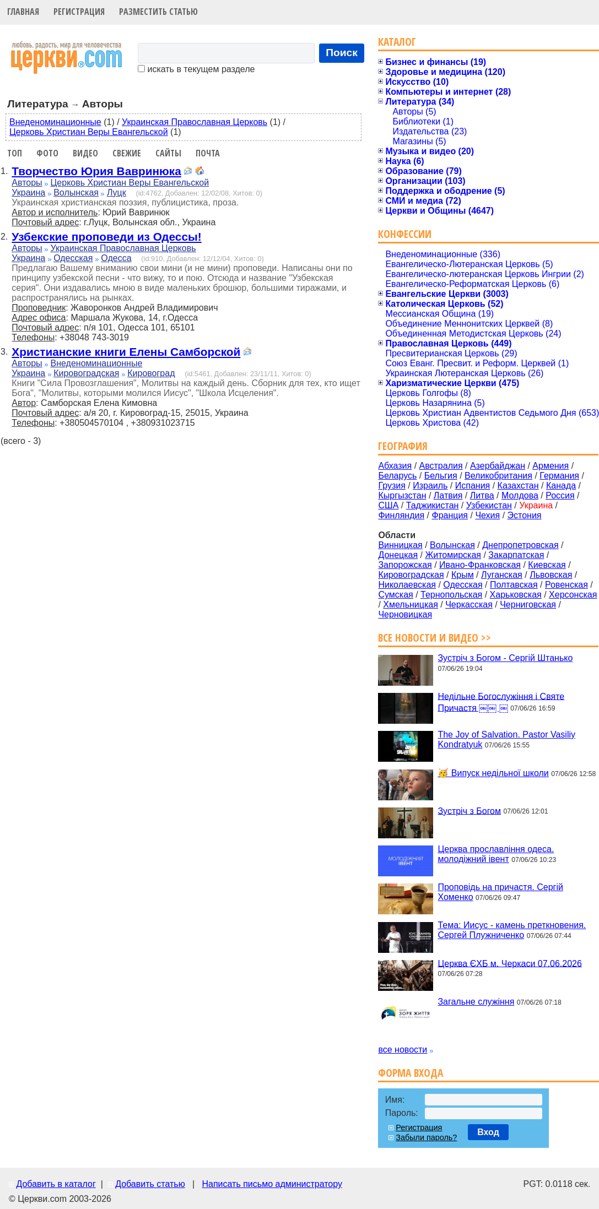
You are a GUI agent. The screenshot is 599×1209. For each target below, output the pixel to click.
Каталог (397, 41)
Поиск (342, 52)
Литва (482, 495)
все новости (402, 1049)
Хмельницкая (410, 604)
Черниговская (528, 604)
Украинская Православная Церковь (194, 122)
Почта (208, 153)
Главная (23, 12)
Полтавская (514, 584)
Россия (560, 495)
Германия (559, 475)
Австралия (441, 465)
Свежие (126, 153)
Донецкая (398, 555)
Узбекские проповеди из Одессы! (106, 236)
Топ (14, 153)
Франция (449, 515)
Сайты (168, 153)
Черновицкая (405, 614)
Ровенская (566, 584)
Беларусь (397, 475)
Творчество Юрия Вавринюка (96, 171)
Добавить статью (150, 1184)
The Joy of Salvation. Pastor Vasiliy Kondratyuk (506, 739)
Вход (488, 1132)
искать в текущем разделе (196, 69)
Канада (561, 485)
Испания (472, 485)
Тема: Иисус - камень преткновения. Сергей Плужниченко (512, 930)
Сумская (395, 594)
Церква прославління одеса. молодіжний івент (496, 854)
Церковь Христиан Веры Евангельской (88, 132)
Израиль (430, 485)
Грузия (391, 485)
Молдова (519, 495)
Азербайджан (497, 465)
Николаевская (407, 584)
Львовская (551, 574)
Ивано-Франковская (480, 565)
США (388, 505)
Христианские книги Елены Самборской (126, 351)
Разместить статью (158, 12)
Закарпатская (516, 555)
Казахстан (518, 485)
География (403, 445)
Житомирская (453, 555)
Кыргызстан (402, 495)
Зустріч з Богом (469, 810)
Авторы (27, 182)
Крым (462, 574)
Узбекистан (489, 505)
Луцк (116, 192)
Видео (85, 153)
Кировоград (151, 373)
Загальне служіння (476, 1001)
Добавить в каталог (55, 1184)
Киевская (546, 565)
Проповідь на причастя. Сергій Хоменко (500, 892)
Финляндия (401, 515)
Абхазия (395, 465)
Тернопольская (451, 594)
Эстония (525, 515)
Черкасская (469, 604)
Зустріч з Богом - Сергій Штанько (505, 658)
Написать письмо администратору (272, 1184)
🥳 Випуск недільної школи (493, 773)
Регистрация (79, 12)
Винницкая (400, 545)
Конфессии (404, 233)
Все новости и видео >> (434, 637)
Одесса (116, 258)
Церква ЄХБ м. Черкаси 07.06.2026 (509, 963)
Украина (28, 192)
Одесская (73, 258)
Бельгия (440, 475)
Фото (47, 153)
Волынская (76, 192)
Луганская (501, 574)
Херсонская (573, 594)
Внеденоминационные (55, 122)
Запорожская (404, 565)
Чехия (487, 515)
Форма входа (410, 1072)
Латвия (448, 495)
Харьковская (516, 594)
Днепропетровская (520, 545)
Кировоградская (86, 373)
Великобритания (498, 475)
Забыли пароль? (426, 1137)
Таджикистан (432, 505)
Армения (550, 465)
